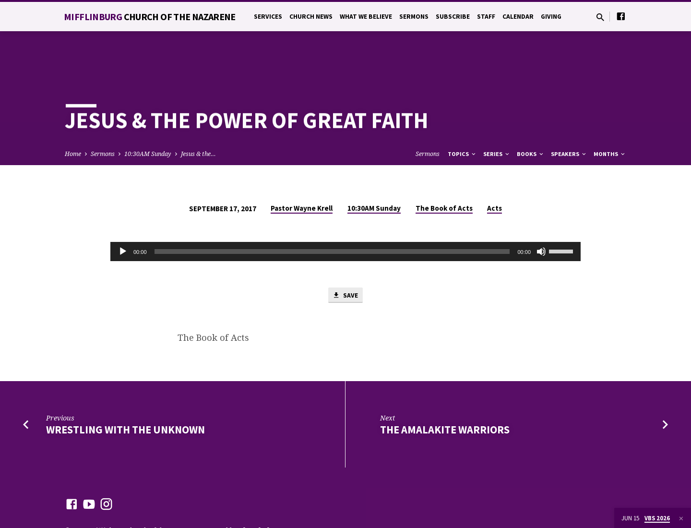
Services (268, 16)
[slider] (332, 217)
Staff (486, 16)
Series (497, 119)
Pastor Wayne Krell (302, 173)
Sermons (414, 16)
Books (531, 119)
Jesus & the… (198, 119)
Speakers (569, 119)
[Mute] (541, 217)
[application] (345, 217)
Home (73, 119)
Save (345, 261)
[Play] (123, 217)
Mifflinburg (150, 17)
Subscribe (453, 16)
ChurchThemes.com (270, 496)
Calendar (518, 16)
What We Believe (366, 16)
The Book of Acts (444, 173)
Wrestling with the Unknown (125, 396)
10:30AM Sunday (147, 119)
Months (610, 119)
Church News (311, 16)
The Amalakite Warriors (445, 396)
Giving (551, 16)
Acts (494, 173)
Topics (462, 119)
